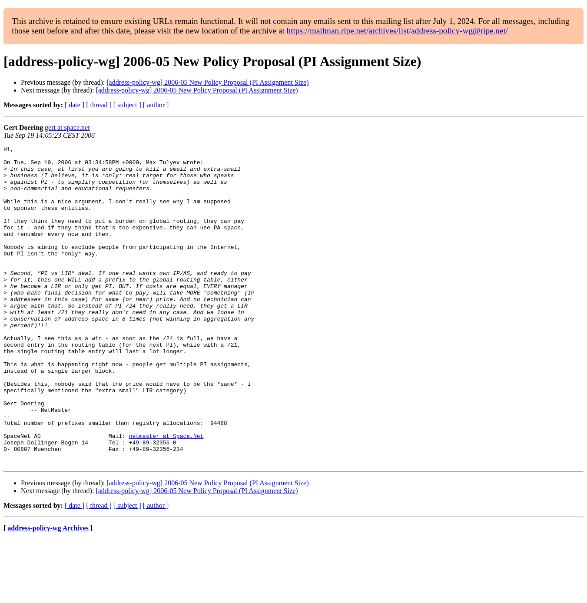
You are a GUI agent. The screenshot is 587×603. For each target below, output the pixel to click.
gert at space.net (67, 127)
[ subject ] (127, 105)
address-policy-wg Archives (48, 592)
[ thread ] (99, 105)
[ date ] (74, 105)
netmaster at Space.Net (166, 494)
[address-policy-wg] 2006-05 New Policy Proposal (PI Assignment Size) (207, 82)
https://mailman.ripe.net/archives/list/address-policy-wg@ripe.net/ (397, 30)
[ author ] (156, 105)
